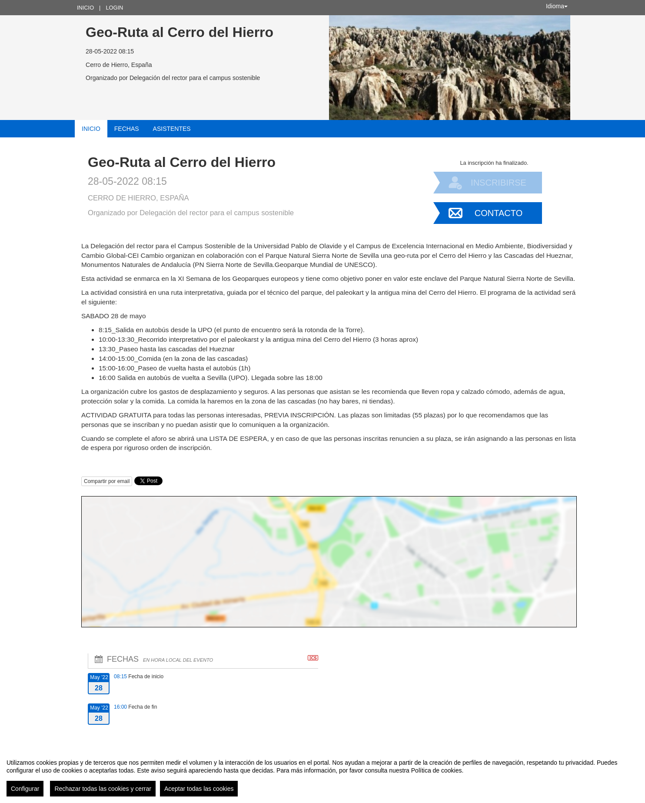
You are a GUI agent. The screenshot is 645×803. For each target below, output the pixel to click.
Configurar (25, 788)
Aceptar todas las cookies (199, 788)
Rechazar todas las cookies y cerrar (102, 788)
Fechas (126, 128)
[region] (322, 774)
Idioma (557, 6)
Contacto (498, 213)
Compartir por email (107, 481)
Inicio (85, 7)
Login (114, 7)
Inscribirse (498, 182)
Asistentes (172, 128)
